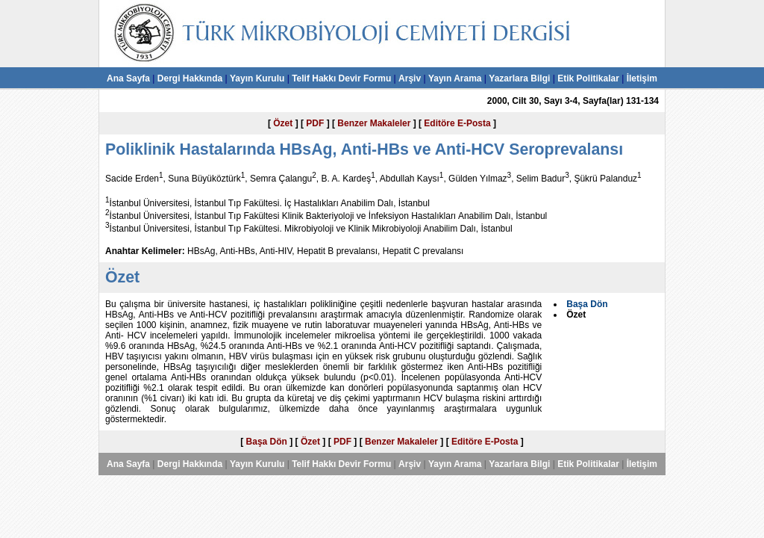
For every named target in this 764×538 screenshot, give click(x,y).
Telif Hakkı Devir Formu (341, 78)
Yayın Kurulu (257, 78)
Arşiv (409, 78)
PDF (315, 123)
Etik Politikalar (588, 78)
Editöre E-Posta (457, 123)
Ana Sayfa (128, 78)
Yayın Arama (455, 78)
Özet (282, 123)
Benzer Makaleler (373, 123)
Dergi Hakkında (189, 78)
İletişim (642, 78)
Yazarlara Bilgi (519, 78)
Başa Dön (266, 441)
